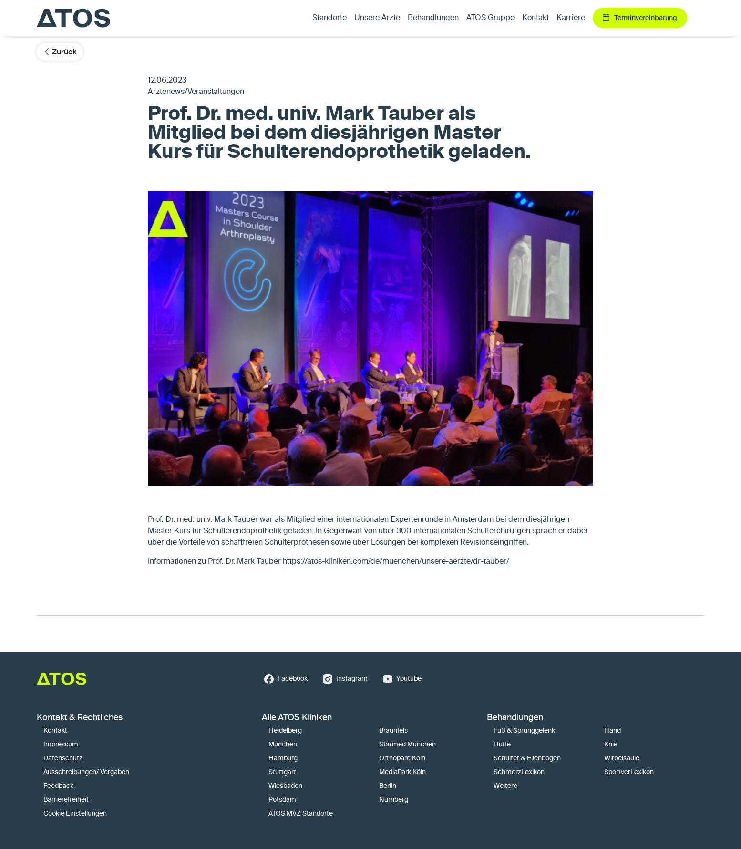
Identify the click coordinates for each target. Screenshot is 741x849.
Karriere (570, 18)
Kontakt (535, 18)
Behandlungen (515, 718)
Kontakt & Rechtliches (80, 718)
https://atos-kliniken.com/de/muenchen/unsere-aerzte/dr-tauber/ (396, 562)
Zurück (60, 52)
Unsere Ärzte (377, 18)
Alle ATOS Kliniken (297, 718)
